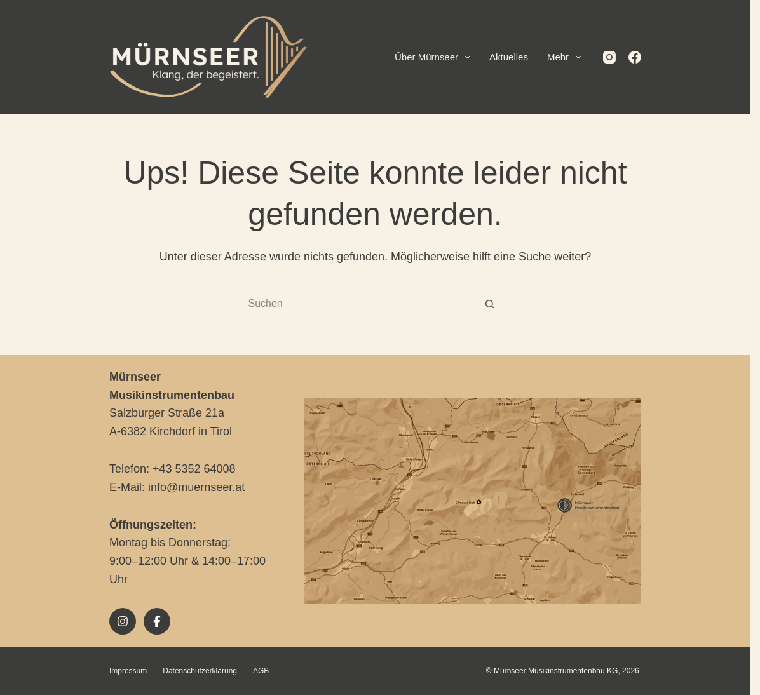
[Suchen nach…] (367, 304)
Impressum (132, 670)
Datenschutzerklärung (205, 670)
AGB (265, 670)
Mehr (571, 57)
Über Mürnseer (439, 57)
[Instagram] (614, 57)
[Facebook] (640, 57)
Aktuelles (513, 56)
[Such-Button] (494, 304)
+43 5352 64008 (198, 468)
